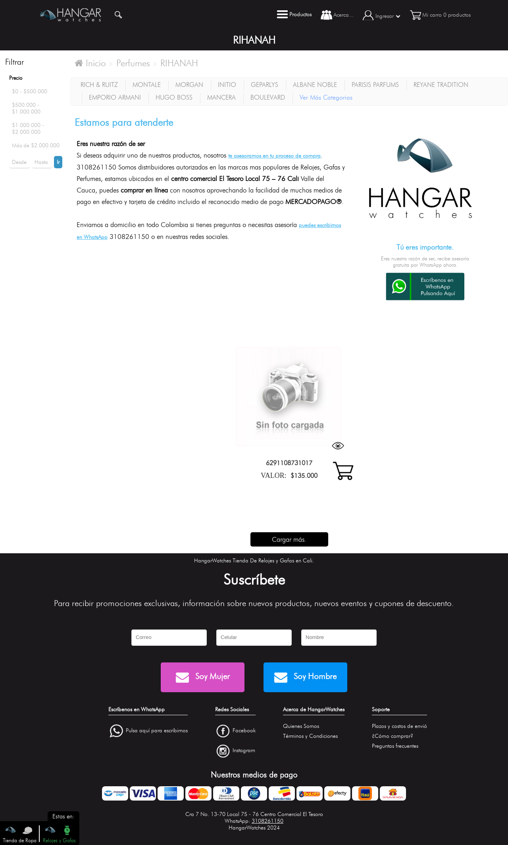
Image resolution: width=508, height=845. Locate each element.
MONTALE (147, 85)
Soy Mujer (203, 677)
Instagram (244, 750)
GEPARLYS (264, 85)
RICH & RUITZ (99, 85)
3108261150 (267, 821)
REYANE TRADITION (441, 85)
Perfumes (133, 63)
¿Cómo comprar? (392, 736)
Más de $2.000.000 (36, 145)
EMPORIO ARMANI (115, 97)
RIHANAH (179, 63)
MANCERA (221, 97)
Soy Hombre (305, 677)
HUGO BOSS (174, 97)
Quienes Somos (301, 726)
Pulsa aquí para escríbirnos (157, 730)
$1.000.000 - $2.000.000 (28, 128)
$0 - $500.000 (29, 91)
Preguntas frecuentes (395, 746)
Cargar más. (289, 539)
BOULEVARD (267, 97)
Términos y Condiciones (310, 736)
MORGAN (189, 85)
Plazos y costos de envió (399, 726)
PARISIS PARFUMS (375, 85)
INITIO (227, 85)
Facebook (244, 730)
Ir (58, 162)
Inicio (90, 63)
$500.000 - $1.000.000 (26, 108)
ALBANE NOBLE (315, 85)
